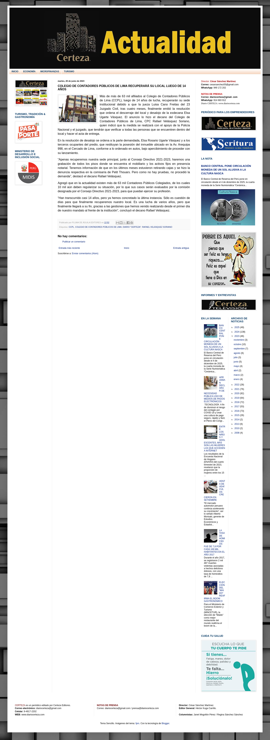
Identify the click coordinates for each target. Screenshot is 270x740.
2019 (237, 398)
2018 (237, 402)
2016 (237, 411)
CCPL (71, 227)
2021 (237, 389)
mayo (237, 366)
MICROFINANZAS (49, 71)
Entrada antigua (181, 248)
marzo (237, 375)
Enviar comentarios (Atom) (85, 253)
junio (236, 361)
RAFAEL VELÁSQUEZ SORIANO (157, 227)
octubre (238, 344)
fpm (137, 723)
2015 (237, 415)
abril (236, 370)
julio (236, 357)
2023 (237, 336)
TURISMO (69, 71)
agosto (237, 353)
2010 (237, 428)
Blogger (165, 723)
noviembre (239, 340)
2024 (237, 332)
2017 (237, 406)
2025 (237, 327)
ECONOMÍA (29, 71)
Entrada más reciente (69, 248)
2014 (237, 419)
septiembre (239, 348)
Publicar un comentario (73, 241)
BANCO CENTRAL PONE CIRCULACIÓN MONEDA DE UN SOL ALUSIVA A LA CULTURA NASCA (226, 169)
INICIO (15, 71)
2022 (237, 384)
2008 (237, 432)
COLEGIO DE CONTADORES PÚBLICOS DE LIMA (98, 227)
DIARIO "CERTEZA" (132, 227)
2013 (237, 424)
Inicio (126, 248)
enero (237, 379)
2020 (237, 393)
